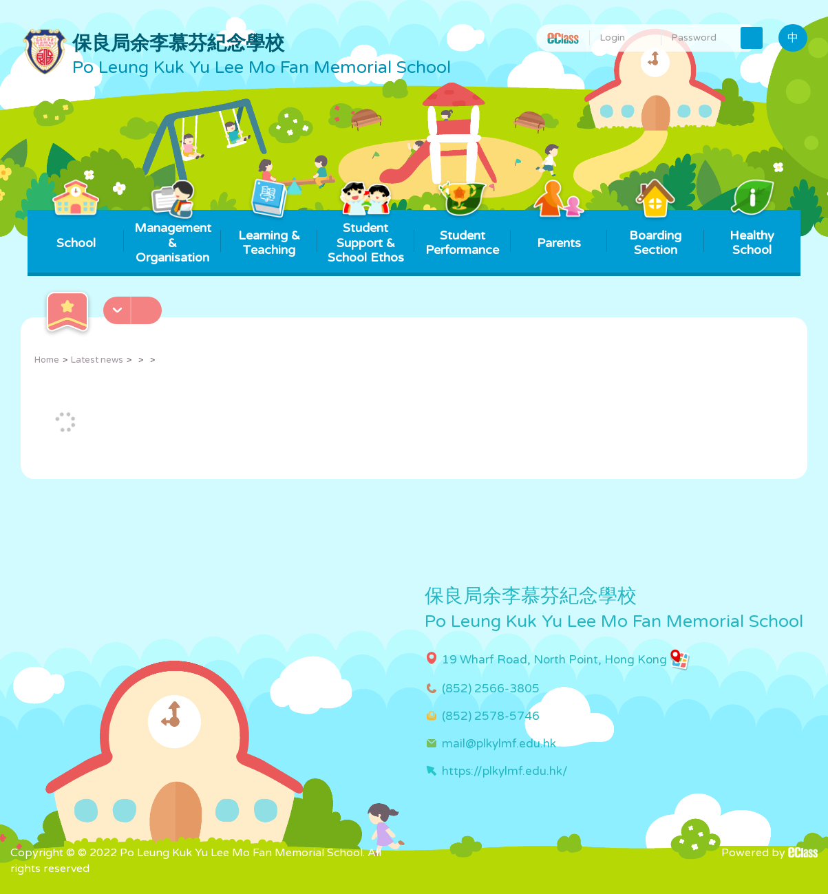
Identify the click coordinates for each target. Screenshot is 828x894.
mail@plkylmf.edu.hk (499, 743)
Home (46, 359)
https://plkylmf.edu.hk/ (505, 771)
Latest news (97, 359)
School (76, 230)
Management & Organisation (172, 237)
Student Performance (462, 233)
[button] (134, 306)
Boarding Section (655, 233)
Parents (559, 230)
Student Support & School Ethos (366, 237)
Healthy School (752, 233)
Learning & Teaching (269, 233)
